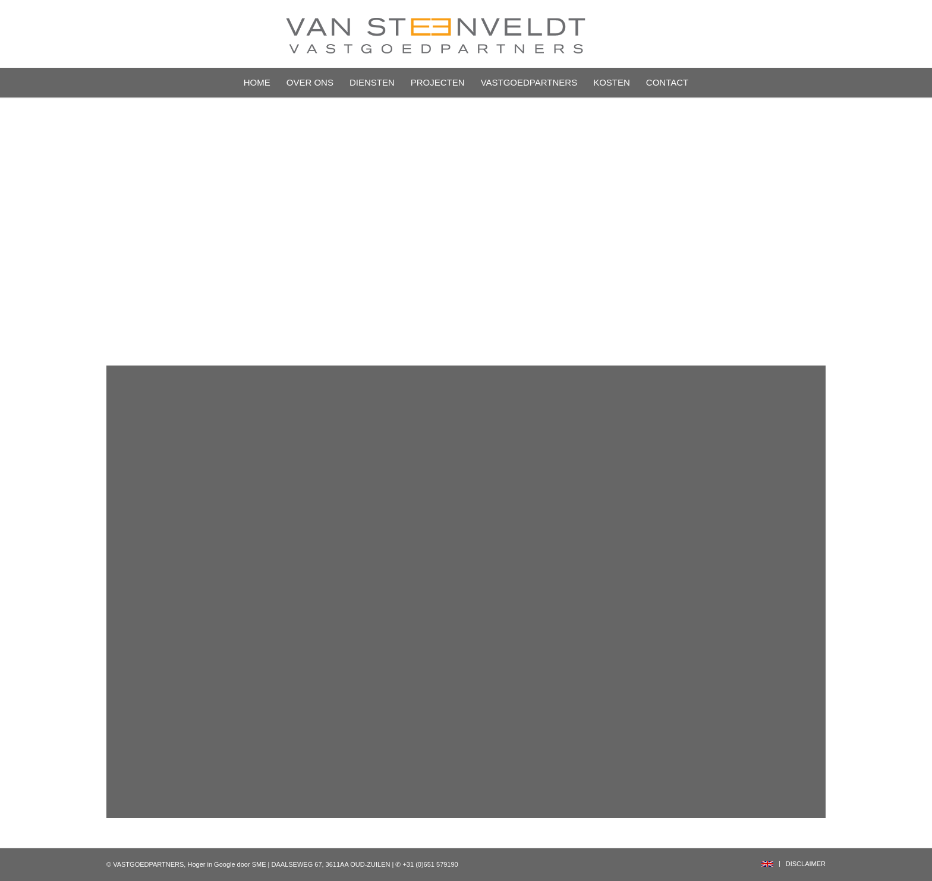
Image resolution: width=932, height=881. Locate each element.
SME (259, 864)
